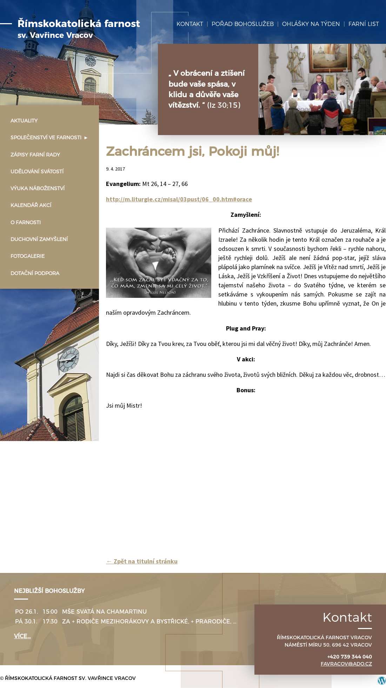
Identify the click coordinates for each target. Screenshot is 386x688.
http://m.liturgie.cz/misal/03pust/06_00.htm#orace (179, 199)
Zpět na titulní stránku (142, 561)
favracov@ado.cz (346, 664)
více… (22, 636)
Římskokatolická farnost (79, 29)
